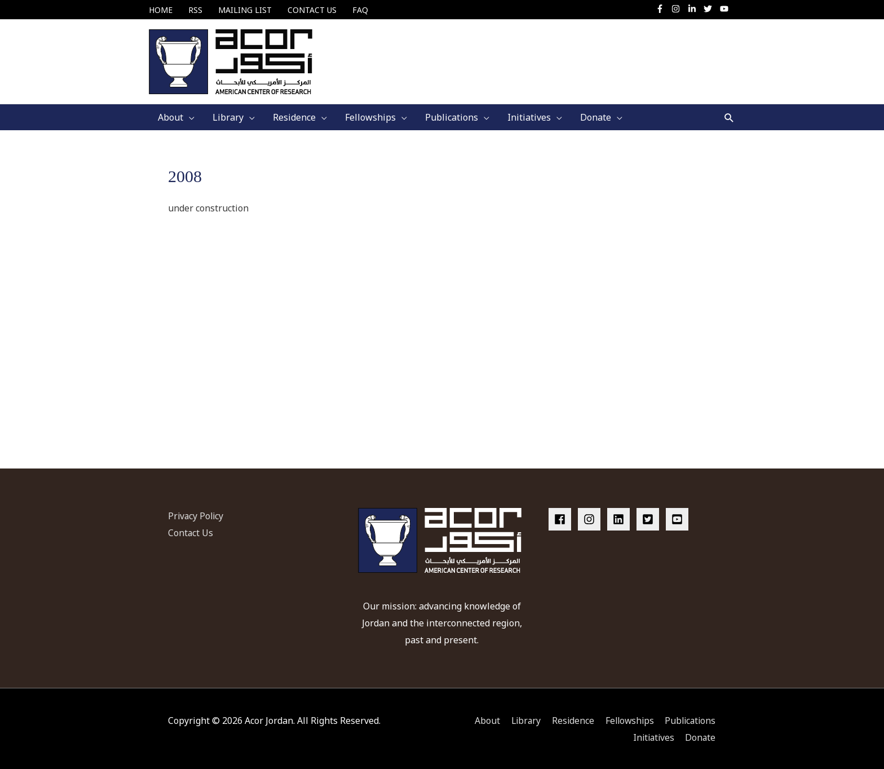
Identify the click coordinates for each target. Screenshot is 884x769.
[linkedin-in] (695, 9)
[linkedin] (620, 518)
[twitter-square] (650, 518)
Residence (568, 719)
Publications (689, 719)
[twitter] (711, 9)
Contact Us (191, 531)
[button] (729, 116)
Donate (700, 736)
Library (520, 719)
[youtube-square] (679, 518)
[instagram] (678, 9)
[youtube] (725, 9)
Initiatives (652, 736)
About (480, 719)
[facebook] (562, 518)
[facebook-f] (663, 9)
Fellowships (626, 719)
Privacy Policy (197, 515)
